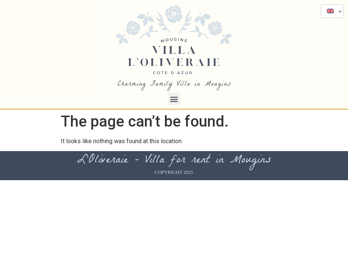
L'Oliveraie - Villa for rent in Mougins (174, 161)
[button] (174, 99)
